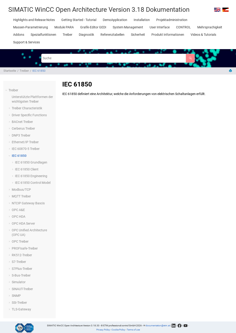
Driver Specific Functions (29, 115)
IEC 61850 (38, 70)
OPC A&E (18, 210)
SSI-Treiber (19, 302)
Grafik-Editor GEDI (93, 27)
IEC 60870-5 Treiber (26, 149)
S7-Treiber (19, 262)
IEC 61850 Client (26, 169)
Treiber (67, 34)
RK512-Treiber (22, 255)
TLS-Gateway (21, 309)
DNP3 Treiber (21, 135)
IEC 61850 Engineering (31, 176)
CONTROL (183, 27)
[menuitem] (34, 20)
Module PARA (64, 27)
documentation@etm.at (158, 325)
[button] (7, 90)
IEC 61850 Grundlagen (31, 162)
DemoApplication (115, 20)
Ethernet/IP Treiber (25, 142)
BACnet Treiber (22, 122)
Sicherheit (138, 34)
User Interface (160, 27)
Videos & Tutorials (203, 34)
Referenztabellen (112, 34)
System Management (128, 27)
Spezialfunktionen (43, 34)
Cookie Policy (118, 329)
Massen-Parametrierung (30, 27)
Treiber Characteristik (27, 108)
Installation (142, 20)
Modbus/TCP (21, 189)
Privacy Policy (103, 329)
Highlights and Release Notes (34, 20)
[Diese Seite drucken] (231, 71)
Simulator (19, 282)
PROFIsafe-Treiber (25, 248)
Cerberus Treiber (23, 128)
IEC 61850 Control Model (32, 182)
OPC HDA (18, 216)
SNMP (16, 295)
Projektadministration (171, 20)
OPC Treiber (20, 241)
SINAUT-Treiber (22, 289)
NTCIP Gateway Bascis (28, 203)
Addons (18, 34)
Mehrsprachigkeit (209, 27)
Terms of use (133, 329)
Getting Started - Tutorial (78, 20)
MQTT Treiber (21, 196)
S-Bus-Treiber (21, 275)
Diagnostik (86, 34)
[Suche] (190, 58)
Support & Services (26, 42)
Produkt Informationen (167, 34)
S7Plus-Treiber (22, 269)
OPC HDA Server (23, 223)
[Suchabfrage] (118, 58)
